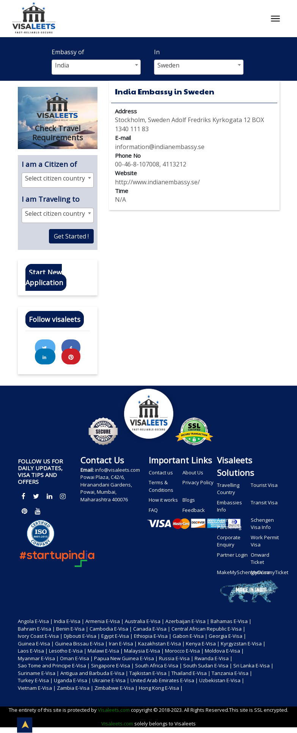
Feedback (193, 510)
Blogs (188, 499)
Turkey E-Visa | (35, 680)
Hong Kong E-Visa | (161, 687)
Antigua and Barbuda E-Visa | (94, 673)
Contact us (161, 472)
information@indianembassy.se (159, 147)
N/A (120, 199)
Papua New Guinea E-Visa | (126, 658)
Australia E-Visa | (144, 621)
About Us (192, 472)
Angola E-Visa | (35, 621)
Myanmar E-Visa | (38, 658)
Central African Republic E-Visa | (208, 628)
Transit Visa (264, 502)
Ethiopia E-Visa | (152, 636)
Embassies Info (229, 506)
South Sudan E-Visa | (207, 665)
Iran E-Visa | (123, 643)
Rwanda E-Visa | (214, 658)
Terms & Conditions (161, 486)
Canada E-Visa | (151, 628)
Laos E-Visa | (33, 650)
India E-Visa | (69, 621)
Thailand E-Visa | (191, 673)
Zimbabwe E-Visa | (116, 687)
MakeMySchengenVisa (233, 572)
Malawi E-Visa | (105, 650)
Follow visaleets (54, 319)
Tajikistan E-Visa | (149, 673)
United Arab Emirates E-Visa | (164, 680)
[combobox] (96, 67)
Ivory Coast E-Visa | (40, 636)
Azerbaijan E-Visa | (187, 621)
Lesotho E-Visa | (67, 650)
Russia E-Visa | (176, 658)
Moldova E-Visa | (224, 650)
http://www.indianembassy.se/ (157, 182)
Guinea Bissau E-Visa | (81, 643)
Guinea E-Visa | (36, 643)
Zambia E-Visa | (75, 687)
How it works (163, 499)
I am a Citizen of (49, 164)
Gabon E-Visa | (190, 636)
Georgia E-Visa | (227, 636)
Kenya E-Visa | (203, 643)
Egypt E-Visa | (117, 636)
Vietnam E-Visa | (37, 687)
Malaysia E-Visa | (144, 650)
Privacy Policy (198, 482)
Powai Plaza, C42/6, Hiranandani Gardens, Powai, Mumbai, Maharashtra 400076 (106, 488)
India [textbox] (62, 65)
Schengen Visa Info (262, 523)
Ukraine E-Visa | (110, 680)
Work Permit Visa (265, 541)
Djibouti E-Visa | (82, 636)
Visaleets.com (114, 709)
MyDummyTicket (267, 572)
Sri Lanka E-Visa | (253, 665)
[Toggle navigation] (275, 18)
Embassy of (68, 52)
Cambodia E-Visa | (111, 628)
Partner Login (232, 554)
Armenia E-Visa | (104, 621)
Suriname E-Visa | (38, 673)
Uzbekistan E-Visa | (221, 680)
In (157, 52)
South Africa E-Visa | (158, 665)
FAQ (153, 510)
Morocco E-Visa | (184, 650)
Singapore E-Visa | (112, 665)
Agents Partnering (229, 523)
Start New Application (44, 277)
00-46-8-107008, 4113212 (150, 164)
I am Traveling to (51, 199)
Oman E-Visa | (76, 658)
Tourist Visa (264, 485)
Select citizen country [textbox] (55, 178)
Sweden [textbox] (168, 65)
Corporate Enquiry (228, 541)
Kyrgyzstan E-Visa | (243, 643)
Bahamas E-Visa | (231, 621)
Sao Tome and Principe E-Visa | (54, 665)
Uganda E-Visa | (72, 680)
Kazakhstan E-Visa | (161, 643)
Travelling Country (228, 489)
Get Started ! (71, 236)
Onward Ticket (260, 558)
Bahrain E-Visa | (36, 628)
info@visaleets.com (110, 469)
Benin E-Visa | (72, 628)
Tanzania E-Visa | (232, 673)
